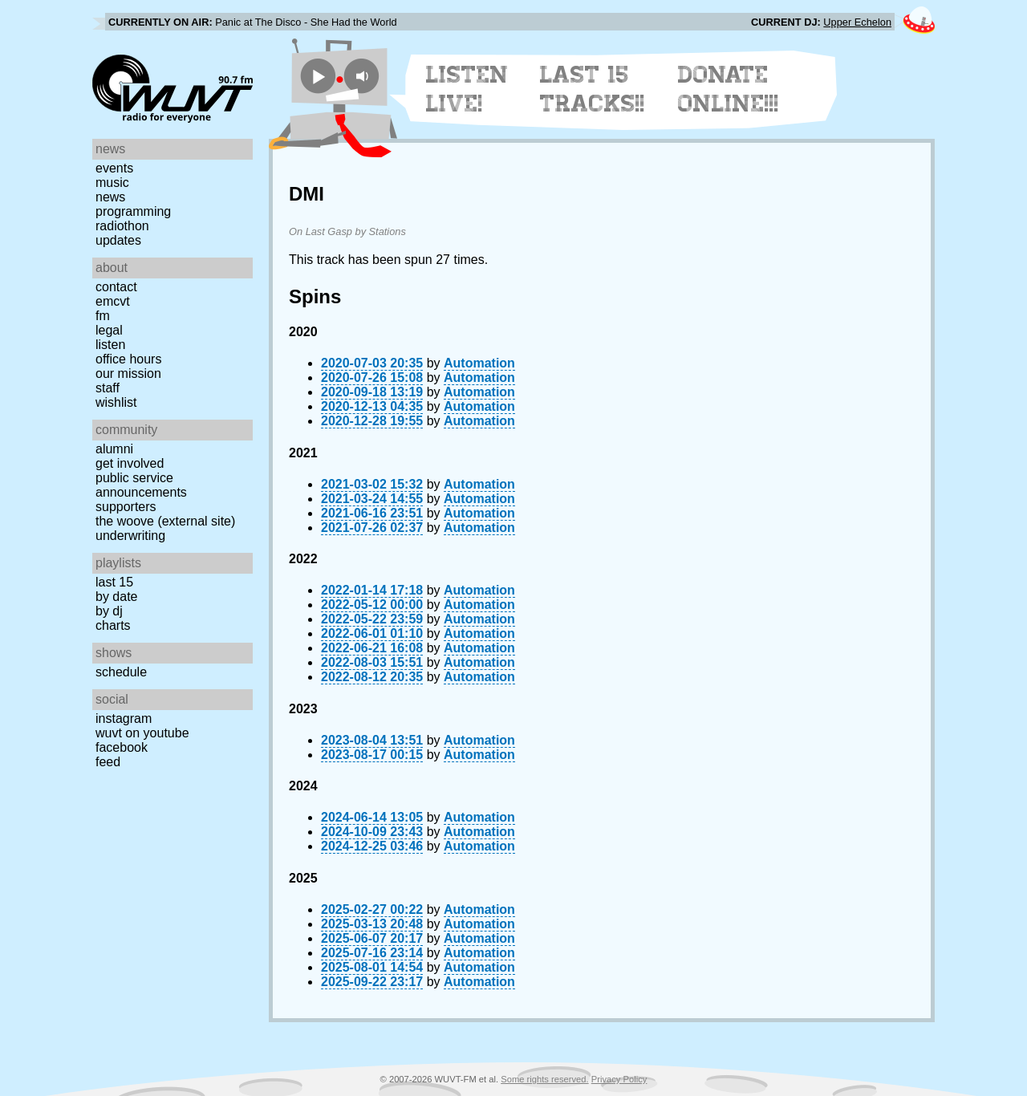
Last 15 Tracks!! (592, 89)
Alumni (114, 449)
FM (102, 316)
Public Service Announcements (141, 485)
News (110, 197)
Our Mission (128, 373)
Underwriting (130, 535)
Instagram (123, 718)
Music (112, 182)
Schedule (121, 672)
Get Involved (129, 463)
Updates (118, 240)
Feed (107, 762)
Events (114, 168)
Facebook (121, 747)
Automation (479, 363)
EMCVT (112, 301)
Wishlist (116, 402)
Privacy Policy (619, 1079)
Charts (113, 625)
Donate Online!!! (728, 89)
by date (116, 596)
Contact (116, 287)
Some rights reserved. (544, 1079)
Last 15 (114, 582)
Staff (107, 388)
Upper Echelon (857, 22)
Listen (110, 344)
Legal (109, 330)
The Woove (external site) (165, 521)
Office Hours (128, 359)
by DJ (109, 611)
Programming (133, 211)
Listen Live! (467, 89)
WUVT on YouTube (142, 733)
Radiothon (122, 226)
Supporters (125, 506)
